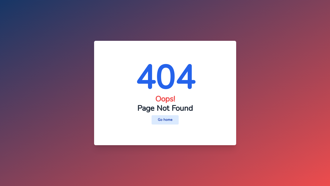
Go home (165, 119)
